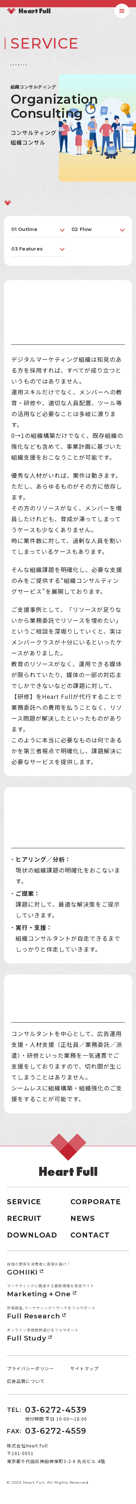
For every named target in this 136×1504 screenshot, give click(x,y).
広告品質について (26, 1381)
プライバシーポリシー (30, 1368)
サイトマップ (84, 1368)
